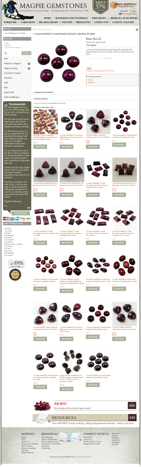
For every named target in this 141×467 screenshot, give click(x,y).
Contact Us (88, 439)
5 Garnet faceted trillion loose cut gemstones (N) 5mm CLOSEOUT (45, 184)
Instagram (116, 442)
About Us (25, 442)
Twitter (114, 436)
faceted (67, 22)
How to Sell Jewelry (49, 439)
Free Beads (46, 448)
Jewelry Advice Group (92, 442)
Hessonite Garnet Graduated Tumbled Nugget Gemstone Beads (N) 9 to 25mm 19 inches (45, 137)
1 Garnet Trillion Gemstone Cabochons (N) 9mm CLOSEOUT (124, 328)
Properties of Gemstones (51, 444)
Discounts (45, 446)
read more (20, 213)
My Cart (125, 14)
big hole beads (48, 22)
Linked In (115, 440)
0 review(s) (108, 58)
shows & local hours (123, 18)
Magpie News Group (92, 444)
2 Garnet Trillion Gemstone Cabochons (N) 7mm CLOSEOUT (98, 136)
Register (124, 11)
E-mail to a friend (93, 71)
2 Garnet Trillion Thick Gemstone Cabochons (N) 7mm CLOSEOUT (45, 328)
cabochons (28, 22)
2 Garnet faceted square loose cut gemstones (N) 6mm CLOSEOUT (124, 184)
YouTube (115, 438)
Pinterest (115, 444)
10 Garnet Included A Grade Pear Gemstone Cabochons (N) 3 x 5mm (98, 280)
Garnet (50, 29)
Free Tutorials (47, 437)
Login (134, 11)
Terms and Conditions (29, 444)
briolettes (83, 22)
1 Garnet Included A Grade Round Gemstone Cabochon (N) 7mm (98, 328)
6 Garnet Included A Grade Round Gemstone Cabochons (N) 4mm (45, 280)
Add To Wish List (108, 71)
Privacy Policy (27, 446)
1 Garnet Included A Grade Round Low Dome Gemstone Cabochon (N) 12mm (45, 377)
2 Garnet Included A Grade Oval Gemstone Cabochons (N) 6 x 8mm (124, 280)
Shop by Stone (42, 29)
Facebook (115, 433)
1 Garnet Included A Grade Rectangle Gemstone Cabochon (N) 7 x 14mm (45, 233)
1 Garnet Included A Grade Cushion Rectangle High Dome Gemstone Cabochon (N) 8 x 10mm (72, 281)
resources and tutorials (71, 18)
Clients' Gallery (123, 22)
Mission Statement (28, 448)
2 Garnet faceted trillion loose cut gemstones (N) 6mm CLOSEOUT (71, 184)
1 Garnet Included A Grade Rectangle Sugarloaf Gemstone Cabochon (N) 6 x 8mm (70, 233)
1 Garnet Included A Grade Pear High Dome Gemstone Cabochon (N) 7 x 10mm (71, 137)
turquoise (10, 22)
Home (34, 29)
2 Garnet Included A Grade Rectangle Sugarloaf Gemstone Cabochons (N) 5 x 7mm (123, 233)
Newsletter (88, 437)
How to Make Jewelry (50, 442)
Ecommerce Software (83, 457)
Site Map (25, 450)
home (47, 18)
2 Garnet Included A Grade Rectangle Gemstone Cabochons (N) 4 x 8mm (97, 233)
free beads (99, 18)
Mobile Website (27, 453)
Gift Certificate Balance (12, 47)
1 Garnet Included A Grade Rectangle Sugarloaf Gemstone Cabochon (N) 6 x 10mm (97, 185)
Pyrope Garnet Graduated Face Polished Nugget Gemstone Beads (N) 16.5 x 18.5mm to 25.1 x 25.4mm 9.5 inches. (71, 378)
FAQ (23, 439)
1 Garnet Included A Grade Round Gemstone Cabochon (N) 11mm (98, 376)
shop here (40, 147)
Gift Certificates (11, 97)
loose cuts (101, 22)
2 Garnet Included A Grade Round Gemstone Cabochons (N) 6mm (124, 136)
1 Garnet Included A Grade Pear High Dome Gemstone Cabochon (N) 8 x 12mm (71, 329)
